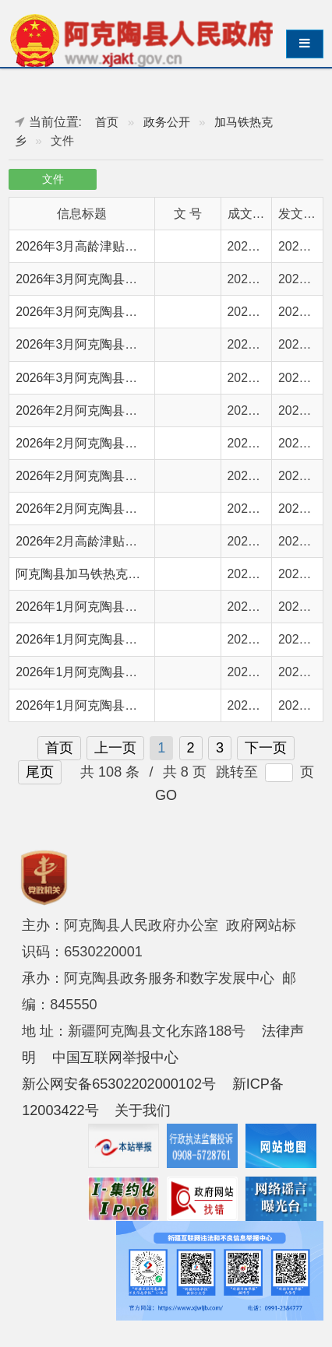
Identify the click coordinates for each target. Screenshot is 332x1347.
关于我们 (143, 1110)
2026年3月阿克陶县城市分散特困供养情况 (132, 344)
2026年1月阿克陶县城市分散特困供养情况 (132, 639)
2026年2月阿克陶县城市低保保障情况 (120, 475)
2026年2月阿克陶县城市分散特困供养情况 (132, 410)
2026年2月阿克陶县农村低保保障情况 (120, 508)
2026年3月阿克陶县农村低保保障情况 (120, 279)
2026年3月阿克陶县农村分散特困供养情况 (132, 377)
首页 (106, 121)
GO (166, 795)
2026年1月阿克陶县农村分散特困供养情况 (132, 606)
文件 (53, 179)
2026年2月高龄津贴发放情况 (95, 541)
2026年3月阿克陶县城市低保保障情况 (120, 311)
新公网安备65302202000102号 (119, 1084)
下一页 (266, 748)
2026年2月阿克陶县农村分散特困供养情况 (132, 443)
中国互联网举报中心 (115, 1057)
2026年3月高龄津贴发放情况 (95, 246)
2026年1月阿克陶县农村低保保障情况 (120, 705)
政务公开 (166, 121)
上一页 (115, 748)
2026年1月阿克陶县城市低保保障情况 (120, 672)
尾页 (40, 772)
